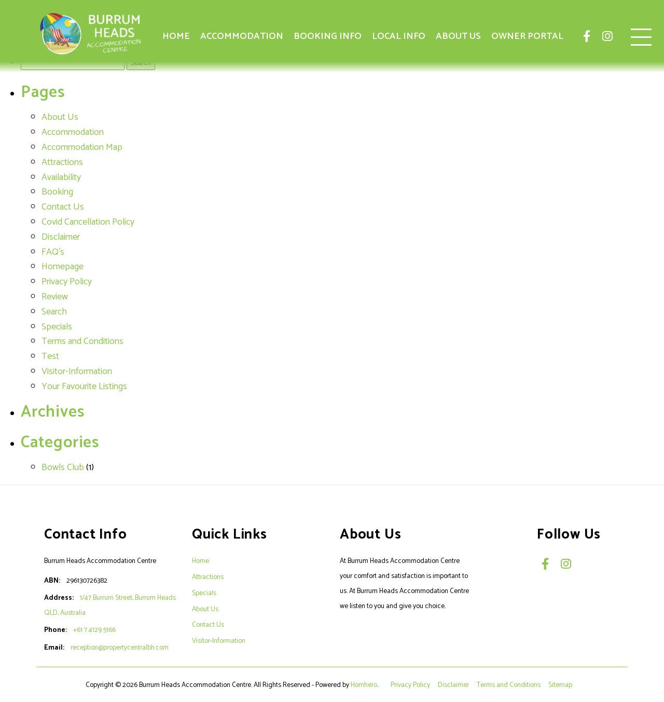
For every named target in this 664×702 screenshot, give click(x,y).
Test (50, 356)
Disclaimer (61, 237)
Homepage (63, 266)
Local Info (398, 36)
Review (55, 297)
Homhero (364, 685)
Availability (61, 177)
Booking (57, 192)
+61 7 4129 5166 (94, 630)
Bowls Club (63, 467)
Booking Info (328, 36)
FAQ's (53, 252)
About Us (458, 36)
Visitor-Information (77, 371)
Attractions (62, 162)
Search (54, 312)
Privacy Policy (67, 282)
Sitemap (561, 685)
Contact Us (63, 207)
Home (176, 36)
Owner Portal (527, 36)
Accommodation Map (82, 147)
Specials (57, 327)
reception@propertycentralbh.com (120, 647)
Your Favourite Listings (84, 386)
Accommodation (241, 36)
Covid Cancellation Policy (88, 222)
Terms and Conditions (82, 341)
